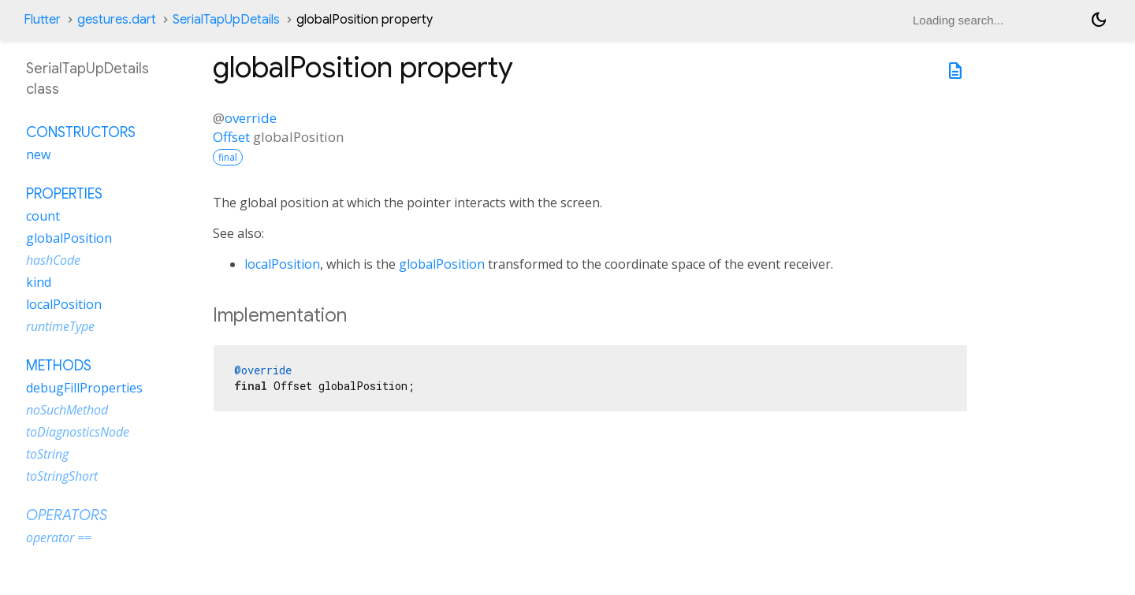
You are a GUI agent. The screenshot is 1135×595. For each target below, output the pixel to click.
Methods (58, 365)
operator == (58, 537)
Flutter (42, 20)
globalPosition (442, 264)
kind (38, 282)
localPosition (282, 264)
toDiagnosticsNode (77, 432)
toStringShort (62, 476)
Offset (231, 137)
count (43, 216)
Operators (66, 515)
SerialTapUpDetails (226, 20)
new (38, 154)
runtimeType (60, 326)
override (251, 118)
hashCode (53, 260)
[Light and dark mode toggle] (1098, 19)
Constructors (81, 132)
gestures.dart (116, 20)
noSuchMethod (67, 409)
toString (47, 454)
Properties (64, 194)
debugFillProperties (84, 387)
